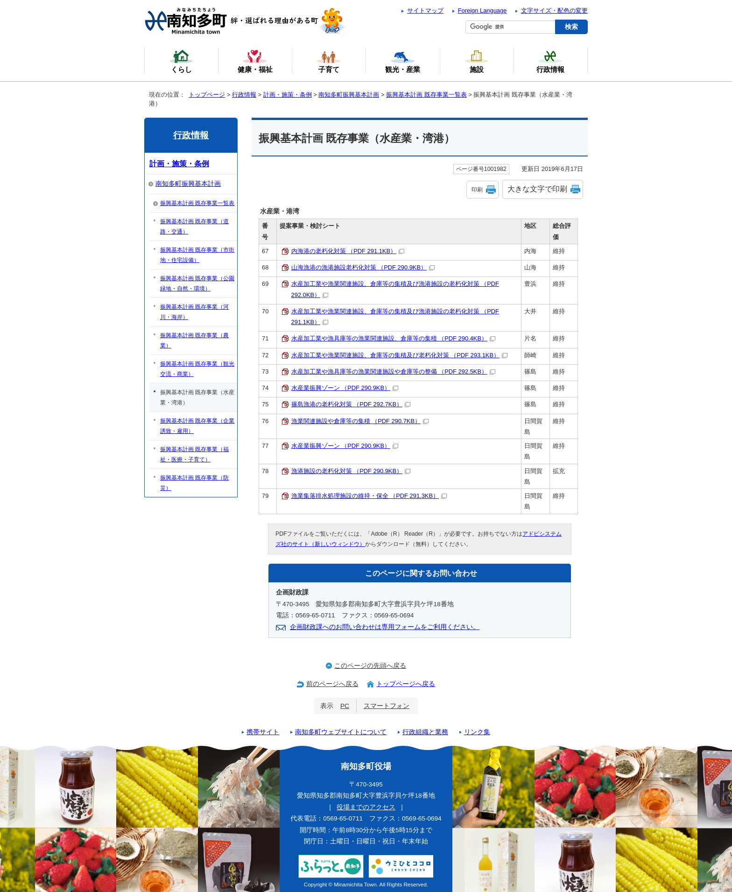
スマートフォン (386, 705)
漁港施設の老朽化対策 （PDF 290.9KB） (351, 470)
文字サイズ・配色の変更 (554, 10)
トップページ (207, 94)
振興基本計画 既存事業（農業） (194, 340)
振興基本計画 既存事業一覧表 (426, 94)
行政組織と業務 (425, 732)
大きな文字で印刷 (537, 189)
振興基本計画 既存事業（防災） (194, 482)
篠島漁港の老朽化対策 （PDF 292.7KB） (351, 404)
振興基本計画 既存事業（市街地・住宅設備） (197, 255)
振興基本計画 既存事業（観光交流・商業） (197, 369)
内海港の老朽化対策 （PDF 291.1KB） (348, 251)
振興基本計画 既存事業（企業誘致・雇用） (197, 426)
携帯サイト (262, 732)
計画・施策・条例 (287, 94)
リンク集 (477, 732)
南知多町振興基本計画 (348, 94)
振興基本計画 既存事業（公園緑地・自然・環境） (197, 283)
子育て (328, 61)
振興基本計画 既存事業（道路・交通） (194, 226)
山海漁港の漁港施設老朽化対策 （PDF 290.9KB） (363, 267)
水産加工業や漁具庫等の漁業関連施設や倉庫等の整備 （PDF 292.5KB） (393, 371)
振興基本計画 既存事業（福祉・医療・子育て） (194, 454)
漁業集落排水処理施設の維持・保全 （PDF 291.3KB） (369, 495)
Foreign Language (482, 10)
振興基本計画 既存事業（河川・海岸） (194, 312)
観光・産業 (402, 61)
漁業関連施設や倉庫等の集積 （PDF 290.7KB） (360, 421)
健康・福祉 (255, 61)
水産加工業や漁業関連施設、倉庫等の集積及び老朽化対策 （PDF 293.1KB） (399, 355)
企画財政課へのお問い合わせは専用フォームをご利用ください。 (384, 626)
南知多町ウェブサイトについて (341, 732)
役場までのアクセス (366, 807)
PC (344, 705)
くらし (181, 61)
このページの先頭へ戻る (370, 665)
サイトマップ (425, 10)
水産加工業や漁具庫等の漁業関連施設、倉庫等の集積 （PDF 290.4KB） (393, 338)
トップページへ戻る (405, 683)
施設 (476, 61)
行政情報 (244, 94)
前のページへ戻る (332, 683)
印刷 (477, 189)
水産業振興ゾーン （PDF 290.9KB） (345, 387)
